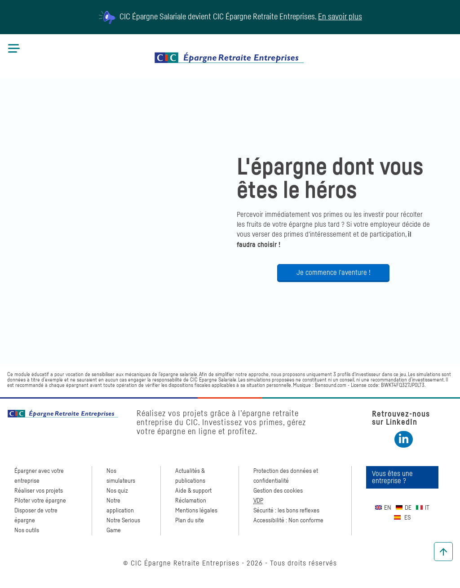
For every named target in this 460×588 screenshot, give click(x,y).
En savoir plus (340, 17)
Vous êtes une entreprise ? (392, 477)
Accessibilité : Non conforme (288, 520)
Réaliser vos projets (38, 491)
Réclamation (190, 501)
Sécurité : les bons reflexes (286, 510)
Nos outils (26, 530)
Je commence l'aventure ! (333, 272)
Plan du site (189, 520)
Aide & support (193, 491)
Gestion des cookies (278, 491)
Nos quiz (117, 491)
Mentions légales (196, 510)
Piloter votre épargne (40, 501)
